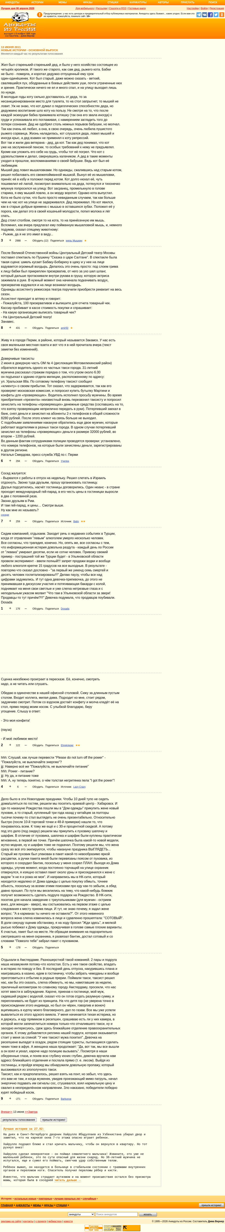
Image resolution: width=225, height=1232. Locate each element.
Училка (65, 461)
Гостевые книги (137, 8)
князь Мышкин (74, 240)
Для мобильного (84, 8)
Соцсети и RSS (117, 8)
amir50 (64, 328)
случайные (89, 1198)
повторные (45, 1198)
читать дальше (67, 1180)
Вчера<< (6, 1111)
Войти (204, 8)
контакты (28, 1221)
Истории (37, 2)
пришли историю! (211, 1205)
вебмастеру (55, 1221)
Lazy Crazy (79, 786)
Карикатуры (138, 2)
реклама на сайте (11, 1221)
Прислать (187, 2)
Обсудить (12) (40, 240)
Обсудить (37, 328)
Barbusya (66, 1098)
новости (68, 1221)
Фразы (87, 2)
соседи (5, 514)
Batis (76, 521)
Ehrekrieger (67, 745)
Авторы (163, 2)
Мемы (63, 2)
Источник (66, 521)
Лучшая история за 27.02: (23, 1129)
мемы (37, 1205)
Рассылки (101, 8)
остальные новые (25, 1198)
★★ (83, 521)
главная (7, 1205)
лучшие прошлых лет (67, 1198)
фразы (48, 1205)
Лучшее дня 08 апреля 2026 (17, 8)
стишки (61, 1205)
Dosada (65, 608)
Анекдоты (12, 2)
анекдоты (23, 1205)
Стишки (113, 2)
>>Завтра (31, 1111)
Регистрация (217, 8)
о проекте (41, 1221)
